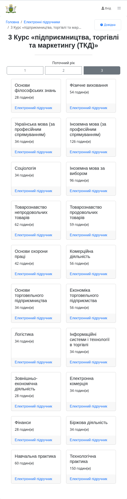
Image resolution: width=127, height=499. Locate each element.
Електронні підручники (42, 22)
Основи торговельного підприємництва (31, 295)
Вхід (106, 8)
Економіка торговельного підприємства (84, 295)
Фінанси (23, 422)
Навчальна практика (35, 456)
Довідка (108, 25)
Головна (12, 22)
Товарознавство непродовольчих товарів (31, 212)
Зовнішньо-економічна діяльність (26, 383)
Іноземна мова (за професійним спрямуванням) (88, 129)
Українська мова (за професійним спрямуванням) (35, 129)
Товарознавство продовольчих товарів (86, 212)
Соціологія (25, 168)
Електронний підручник (33, 108)
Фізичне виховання (89, 85)
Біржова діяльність (88, 422)
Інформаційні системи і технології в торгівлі (89, 339)
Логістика (24, 334)
